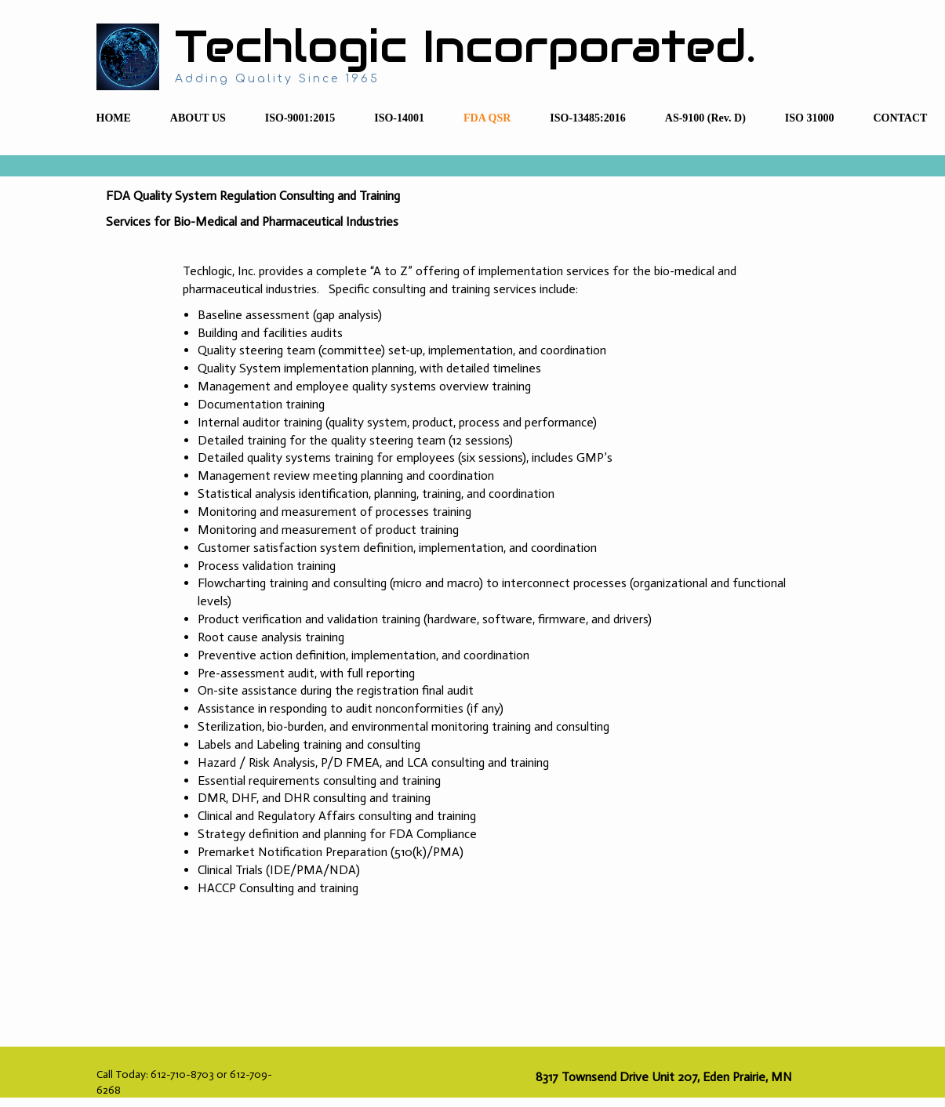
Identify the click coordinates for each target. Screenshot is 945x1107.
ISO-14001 (399, 118)
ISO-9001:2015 (300, 118)
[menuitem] (113, 118)
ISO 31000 (809, 118)
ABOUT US (198, 118)
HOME (113, 118)
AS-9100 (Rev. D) (705, 118)
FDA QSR (487, 118)
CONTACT (900, 118)
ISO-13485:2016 (587, 118)
